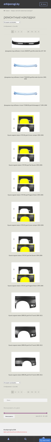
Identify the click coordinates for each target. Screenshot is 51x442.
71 (35, 31)
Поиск (25, 439)
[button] (45, 440)
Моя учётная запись (8, 439)
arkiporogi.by (11, 4)
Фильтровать (9, 416)
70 (32, 31)
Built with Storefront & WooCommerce (15, 432)
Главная (7, 10)
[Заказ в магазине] (12, 22)
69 (28, 31)
